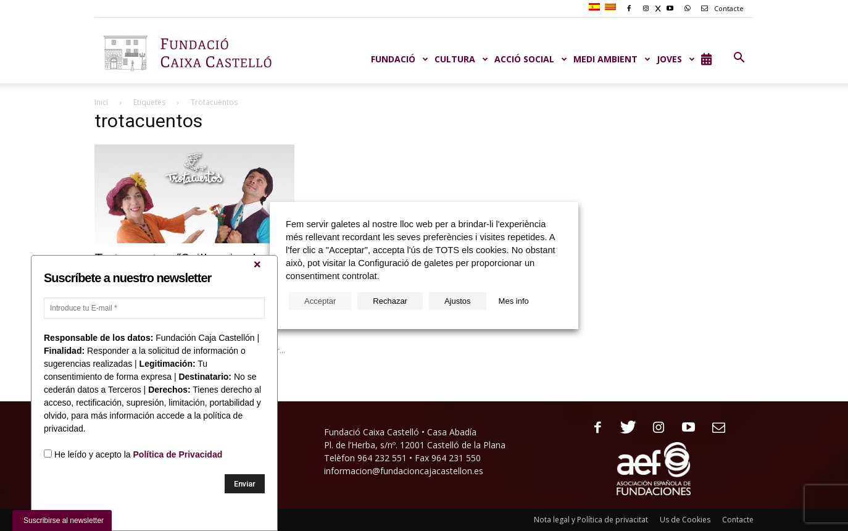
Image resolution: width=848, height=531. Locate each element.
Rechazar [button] (390, 301)
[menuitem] (596, 7)
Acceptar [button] (320, 301)
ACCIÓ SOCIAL (530, 59)
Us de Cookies (685, 519)
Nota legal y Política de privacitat (591, 519)
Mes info (514, 301)
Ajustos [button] (457, 301)
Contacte (720, 8)
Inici (101, 102)
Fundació (399, 59)
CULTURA (461, 59)
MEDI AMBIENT (612, 59)
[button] (739, 58)
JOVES (676, 59)
